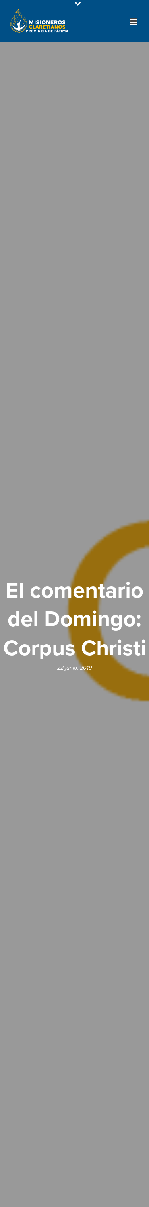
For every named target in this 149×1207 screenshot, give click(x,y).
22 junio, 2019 (74, 667)
